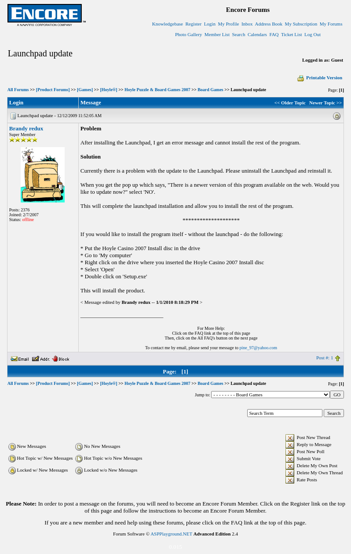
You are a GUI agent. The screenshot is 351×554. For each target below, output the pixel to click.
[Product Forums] (53, 89)
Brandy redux (26, 128)
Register (193, 23)
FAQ (273, 34)
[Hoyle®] (108, 89)
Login (210, 23)
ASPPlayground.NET (171, 533)
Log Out (312, 34)
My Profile (228, 23)
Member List (217, 34)
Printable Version (319, 77)
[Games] (85, 89)
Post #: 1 (324, 357)
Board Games (210, 89)
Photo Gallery (188, 34)
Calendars (257, 34)
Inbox (247, 23)
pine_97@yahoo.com (258, 347)
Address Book (268, 23)
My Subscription (301, 23)
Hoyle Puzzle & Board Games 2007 (157, 89)
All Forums (18, 89)
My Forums (331, 23)
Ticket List (291, 34)
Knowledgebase (167, 23)
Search (238, 34)
